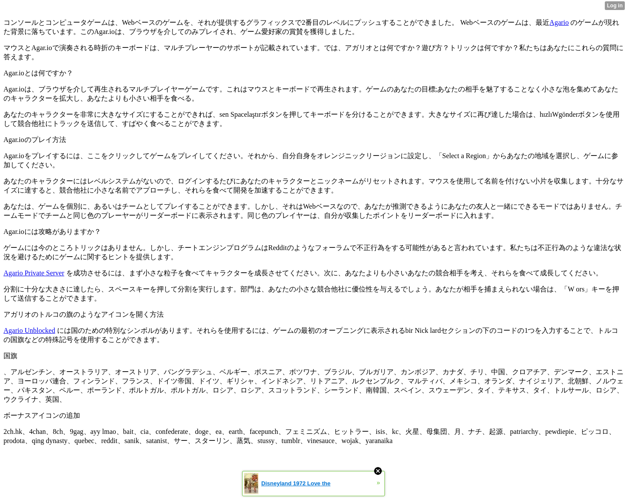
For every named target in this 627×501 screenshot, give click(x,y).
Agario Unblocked (29, 330)
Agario (559, 22)
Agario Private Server (33, 273)
